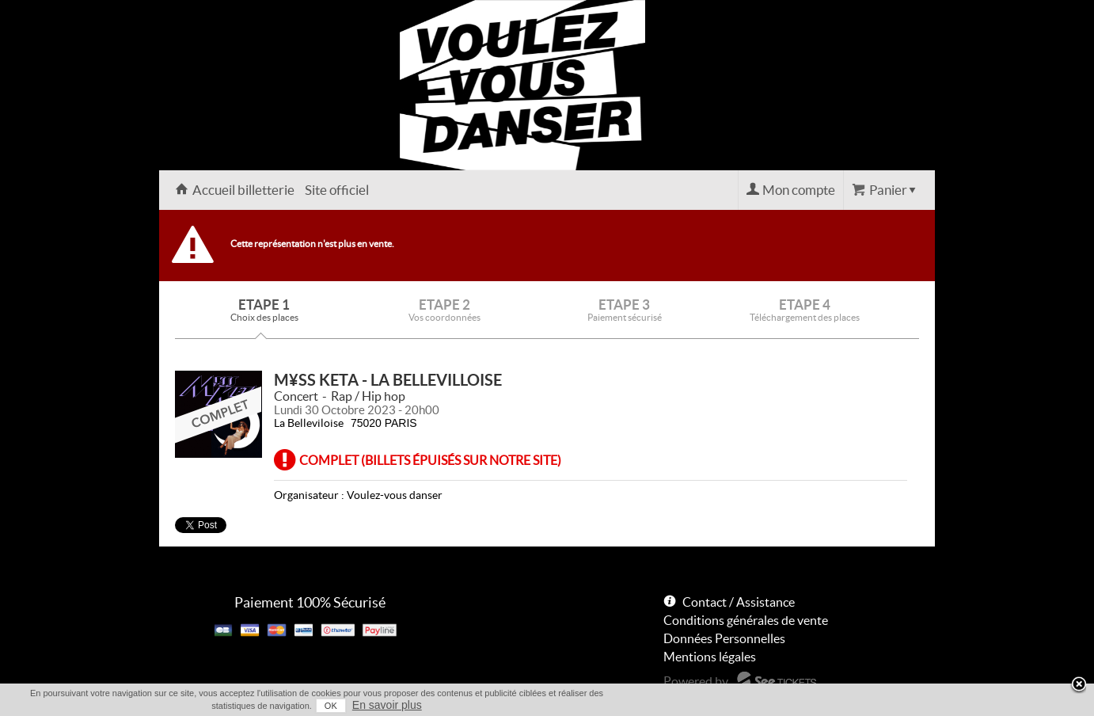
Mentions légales (709, 656)
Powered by (695, 681)
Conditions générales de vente (745, 620)
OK (331, 705)
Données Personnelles (724, 638)
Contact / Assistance (738, 602)
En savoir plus (387, 705)
